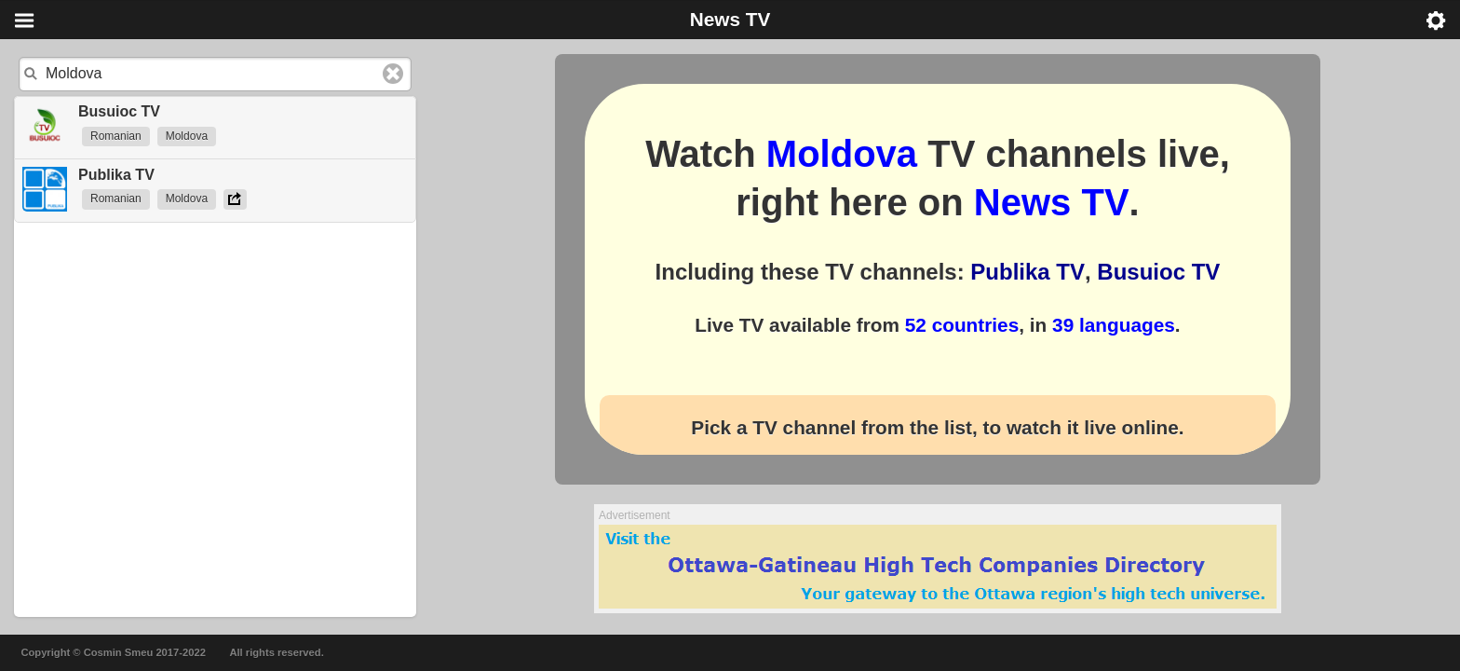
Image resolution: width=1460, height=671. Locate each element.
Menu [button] (24, 20)
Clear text (393, 74)
